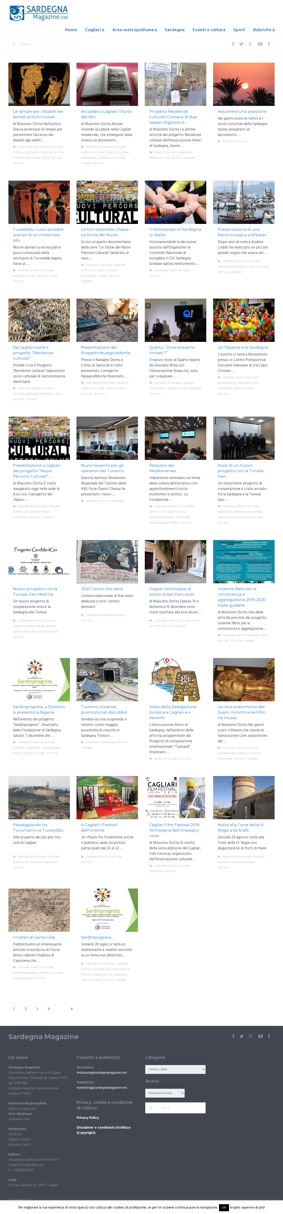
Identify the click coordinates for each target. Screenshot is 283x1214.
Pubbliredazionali (162, 516)
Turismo (189, 157)
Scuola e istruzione (111, 157)
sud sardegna (191, 387)
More (62, 168)
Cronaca (228, 260)
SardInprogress (96, 936)
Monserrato (226, 382)
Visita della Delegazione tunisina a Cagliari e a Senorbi (172, 711)
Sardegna (177, 29)
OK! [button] (224, 1207)
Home (75, 29)
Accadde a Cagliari (99, 146)
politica (228, 140)
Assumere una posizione (242, 110)
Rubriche (261, 29)
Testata (18, 162)
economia (174, 382)
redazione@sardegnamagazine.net (102, 1072)
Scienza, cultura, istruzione (33, 151)
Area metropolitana (136, 29)
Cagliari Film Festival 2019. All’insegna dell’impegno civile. (174, 829)
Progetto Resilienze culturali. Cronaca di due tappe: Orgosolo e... (173, 116)
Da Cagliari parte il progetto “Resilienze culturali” (33, 352)
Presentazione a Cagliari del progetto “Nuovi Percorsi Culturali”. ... (36, 470)
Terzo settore (52, 157)
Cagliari (96, 29)
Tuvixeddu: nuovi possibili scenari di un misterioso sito (38, 234)
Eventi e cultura (210, 29)
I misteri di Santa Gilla (34, 936)
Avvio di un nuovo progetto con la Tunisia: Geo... (241, 470)
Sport (240, 29)
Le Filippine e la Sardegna (243, 346)
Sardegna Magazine (43, 1036)
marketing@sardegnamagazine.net (102, 1087)
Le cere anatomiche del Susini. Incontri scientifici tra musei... (242, 711)
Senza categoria (229, 516)
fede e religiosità (117, 968)
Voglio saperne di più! (247, 1207)
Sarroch (111, 387)
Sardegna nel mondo (232, 266)
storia (36, 157)
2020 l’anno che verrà (102, 588)
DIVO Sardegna (28, 146)
